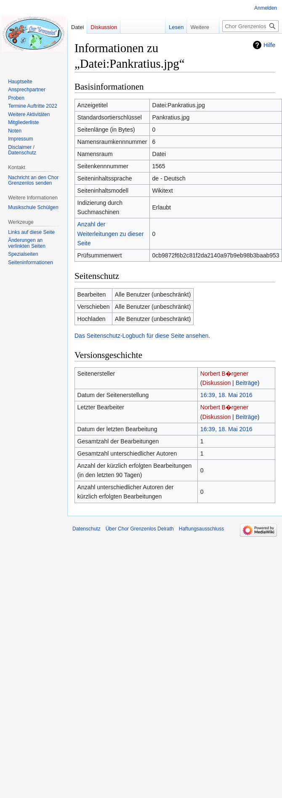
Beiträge (247, 382)
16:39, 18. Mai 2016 (226, 395)
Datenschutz (86, 529)
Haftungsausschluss (201, 529)
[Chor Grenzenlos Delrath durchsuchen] (250, 26)
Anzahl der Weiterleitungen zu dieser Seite (110, 234)
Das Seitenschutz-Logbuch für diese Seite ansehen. (142, 335)
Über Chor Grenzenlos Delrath (140, 529)
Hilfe (269, 45)
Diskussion (216, 382)
